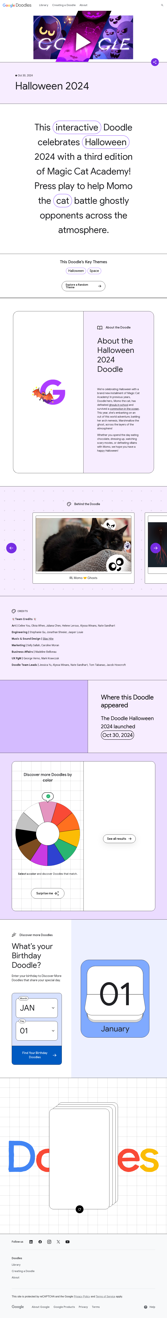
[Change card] (80, 1209)
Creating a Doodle (64, 5)
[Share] (155, 62)
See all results (119, 839)
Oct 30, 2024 (117, 735)
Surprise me (47, 893)
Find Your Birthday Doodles (39, 1055)
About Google (41, 1307)
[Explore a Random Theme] (83, 286)
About (83, 5)
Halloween (106, 142)
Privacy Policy (82, 1296)
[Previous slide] (11, 548)
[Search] (162, 5)
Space (94, 271)
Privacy (83, 1307)
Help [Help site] (149, 1307)
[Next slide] (155, 548)
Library (43, 5)
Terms (96, 1307)
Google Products (64, 1307)
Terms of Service (105, 1296)
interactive (77, 127)
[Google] (18, 1307)
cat (62, 200)
